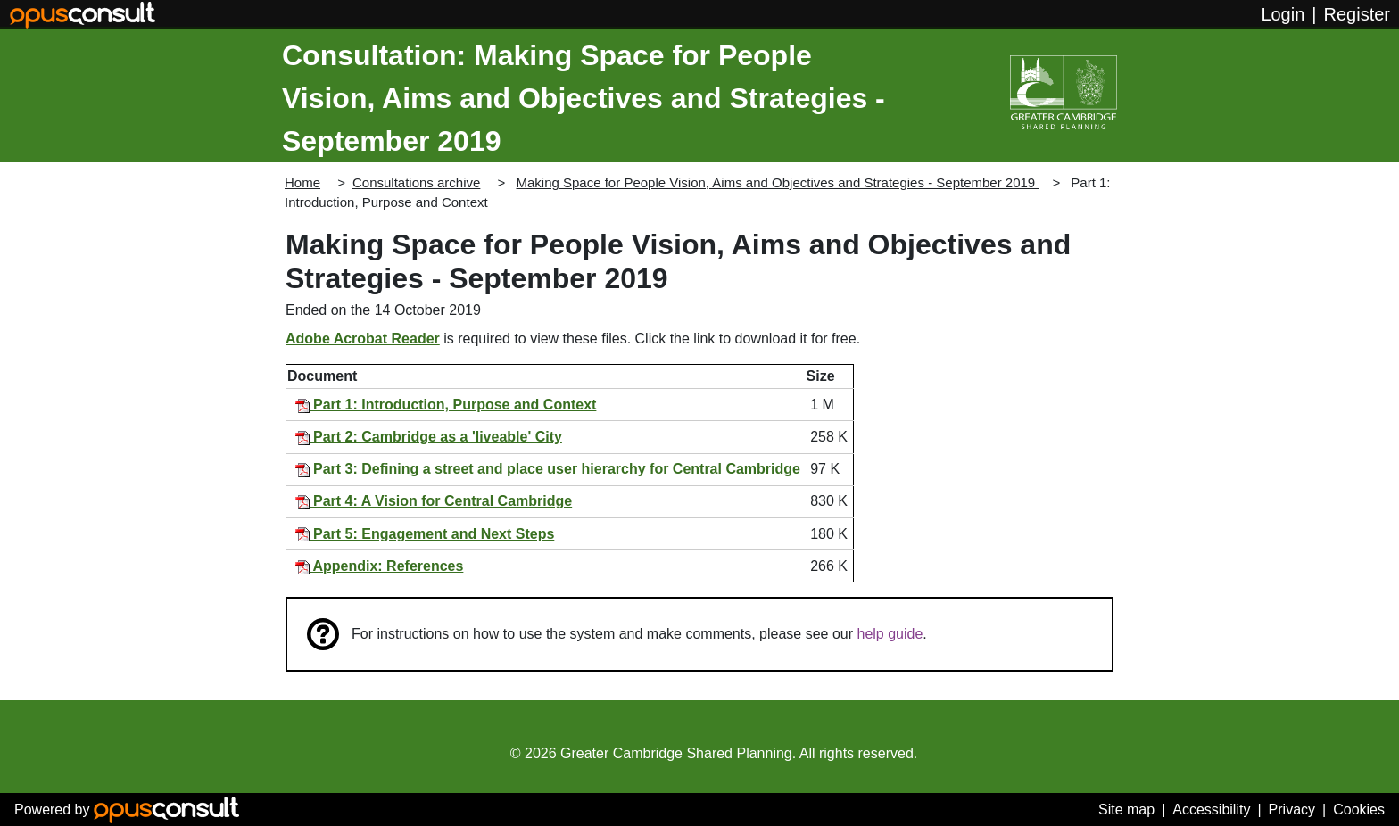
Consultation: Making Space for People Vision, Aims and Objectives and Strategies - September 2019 (583, 98)
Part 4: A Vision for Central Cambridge (434, 500)
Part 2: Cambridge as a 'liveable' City (428, 436)
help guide (890, 633)
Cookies (1359, 809)
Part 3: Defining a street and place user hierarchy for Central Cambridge (547, 468)
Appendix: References (379, 566)
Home (302, 182)
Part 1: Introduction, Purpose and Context (446, 404)
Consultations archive (416, 182)
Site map (1126, 809)
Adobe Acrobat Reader (363, 338)
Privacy (1292, 809)
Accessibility (1211, 809)
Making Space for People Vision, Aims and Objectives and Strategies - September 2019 (777, 182)
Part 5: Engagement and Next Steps (425, 533)
